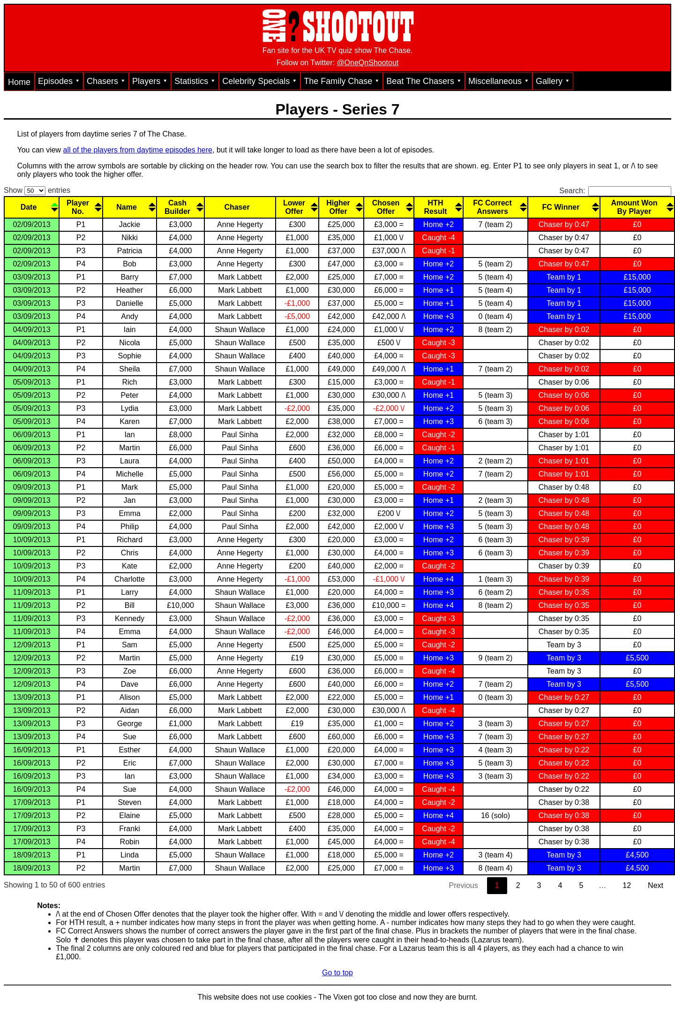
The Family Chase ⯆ (342, 81)
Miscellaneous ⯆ (498, 81)
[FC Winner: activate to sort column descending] (563, 207)
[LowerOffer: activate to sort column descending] (296, 207)
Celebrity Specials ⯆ (259, 81)
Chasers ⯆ (106, 81)
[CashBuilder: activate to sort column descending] (180, 207)
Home (19, 82)
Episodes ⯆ (59, 81)
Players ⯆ (150, 81)
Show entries (37, 190)
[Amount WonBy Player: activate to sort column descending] (637, 207)
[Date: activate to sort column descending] (31, 207)
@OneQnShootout (367, 63)
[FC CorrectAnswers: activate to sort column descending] (495, 207)
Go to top (337, 973)
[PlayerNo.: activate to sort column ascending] (80, 207)
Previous (463, 885)
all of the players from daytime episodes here (137, 150)
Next (655, 885)
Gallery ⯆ (553, 81)
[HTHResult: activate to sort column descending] (438, 207)
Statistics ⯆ (195, 81)
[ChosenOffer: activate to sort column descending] (388, 207)
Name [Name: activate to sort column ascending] (126, 207)
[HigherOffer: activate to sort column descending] (340, 207)
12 (626, 885)
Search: (615, 191)
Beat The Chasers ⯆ (424, 81)
